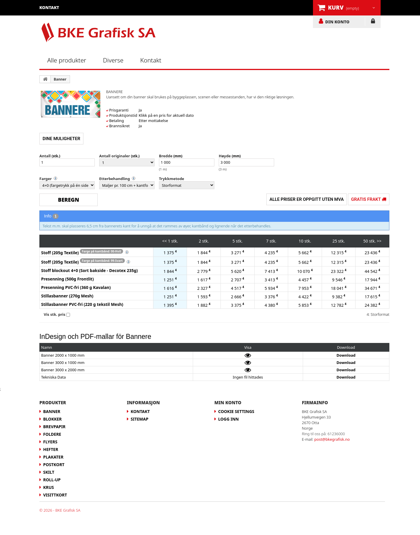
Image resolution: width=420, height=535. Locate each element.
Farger (45, 178)
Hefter (50, 449)
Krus (48, 487)
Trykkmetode (171, 178)
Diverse (113, 60)
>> (379, 241)
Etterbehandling (114, 178)
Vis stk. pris (54, 314)
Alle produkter (66, 60)
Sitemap (139, 419)
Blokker (52, 419)
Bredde (165, 155)
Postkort (53, 464)
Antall (45, 155)
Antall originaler (114, 155)
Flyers (50, 442)
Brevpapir (54, 426)
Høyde (225, 155)
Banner (60, 79)
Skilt (48, 472)
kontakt (49, 7)
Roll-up (52, 479)
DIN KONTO (337, 21)
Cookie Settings (236, 411)
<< (164, 241)
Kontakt (150, 60)
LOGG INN (373, 22)
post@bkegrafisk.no (332, 439)
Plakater (53, 457)
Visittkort (55, 495)
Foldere (52, 434)
